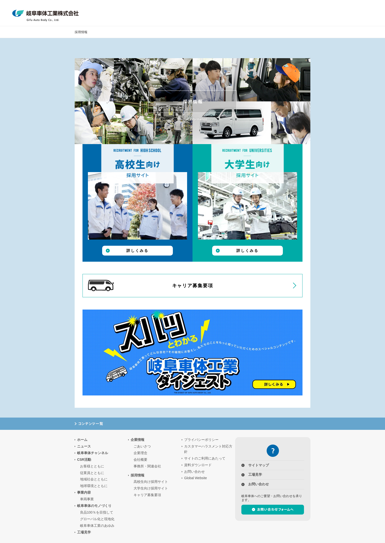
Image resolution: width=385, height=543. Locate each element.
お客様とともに (92, 466)
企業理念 (140, 453)
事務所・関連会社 (147, 466)
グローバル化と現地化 (97, 519)
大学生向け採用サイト (151, 488)
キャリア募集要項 (150, 285)
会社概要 (140, 460)
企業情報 (267, 13)
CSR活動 (203, 13)
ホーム (82, 440)
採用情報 (289, 13)
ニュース (331, 13)
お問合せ (353, 13)
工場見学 (310, 13)
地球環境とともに (94, 486)
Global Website (195, 478)
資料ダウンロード (198, 465)
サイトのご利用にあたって (204, 458)
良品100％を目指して (96, 512)
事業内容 (224, 13)
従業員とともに (92, 473)
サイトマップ (258, 465)
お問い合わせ (194, 472)
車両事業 (87, 499)
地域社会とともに (94, 479)
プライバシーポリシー (201, 440)
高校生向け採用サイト (151, 482)
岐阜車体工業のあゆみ (97, 526)
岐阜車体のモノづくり (246, 13)
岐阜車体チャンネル (92, 453)
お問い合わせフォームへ (272, 510)
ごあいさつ (142, 446)
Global (374, 13)
